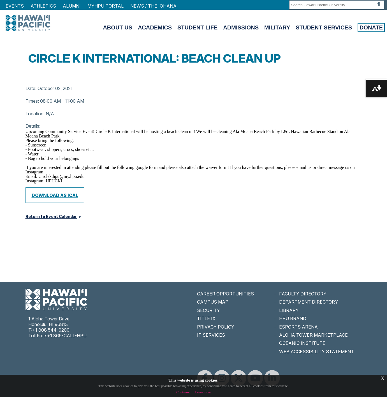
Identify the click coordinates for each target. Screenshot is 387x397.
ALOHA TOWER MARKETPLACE (313, 335)
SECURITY (208, 310)
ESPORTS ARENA (298, 327)
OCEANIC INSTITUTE (302, 343)
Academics (155, 27)
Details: (33, 126)
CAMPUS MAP (212, 302)
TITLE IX (206, 318)
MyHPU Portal (105, 6)
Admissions (241, 27)
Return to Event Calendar (51, 217)
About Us (117, 27)
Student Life (197, 27)
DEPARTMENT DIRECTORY (308, 302)
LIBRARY (289, 310)
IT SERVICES (211, 335)
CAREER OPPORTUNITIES (225, 294)
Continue (182, 392)
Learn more (203, 392)
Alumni (72, 6)
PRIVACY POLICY (215, 327)
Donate (371, 27)
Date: (31, 88)
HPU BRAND (292, 318)
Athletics (43, 6)
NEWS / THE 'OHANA (153, 6)
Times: (32, 101)
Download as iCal (55, 195)
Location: (35, 113)
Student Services (324, 27)
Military (277, 27)
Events (15, 6)
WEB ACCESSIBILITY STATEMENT (316, 351)
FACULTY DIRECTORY (302, 294)
